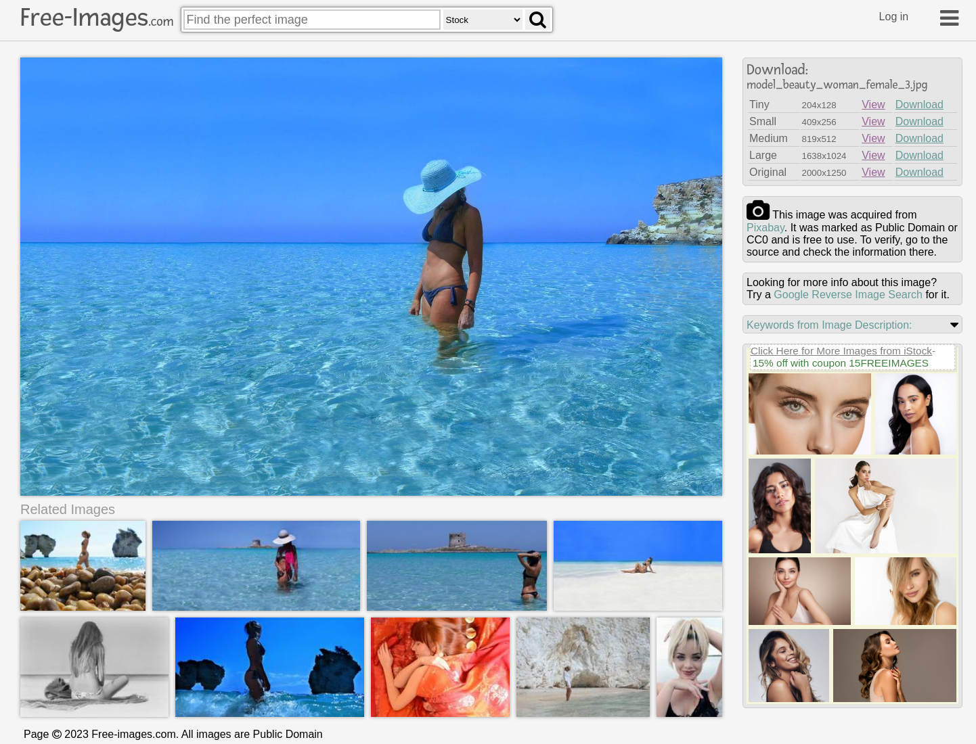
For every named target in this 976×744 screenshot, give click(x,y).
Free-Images (96, 17)
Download (919, 104)
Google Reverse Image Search (848, 294)
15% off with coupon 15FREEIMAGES (841, 363)
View (873, 104)
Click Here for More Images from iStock (841, 350)
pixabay (765, 227)
